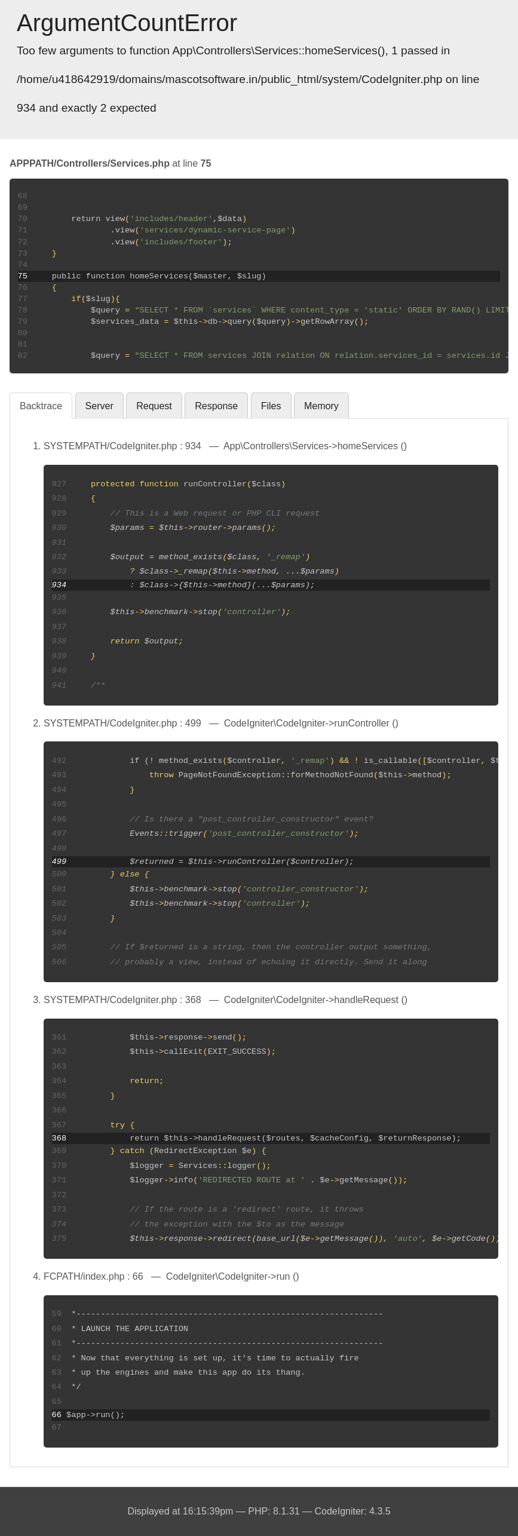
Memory (321, 406)
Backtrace (41, 406)
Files (271, 406)
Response (216, 406)
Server (99, 406)
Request (154, 406)
